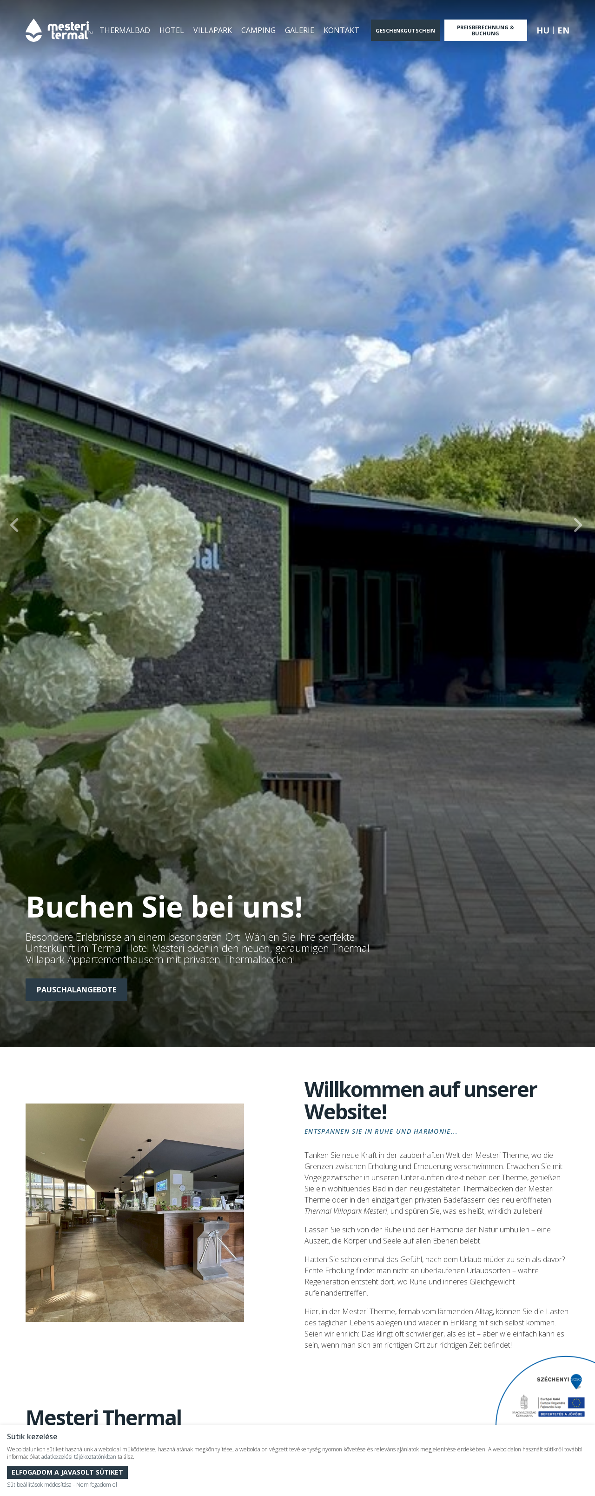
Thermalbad (124, 30)
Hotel (171, 30)
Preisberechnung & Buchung (485, 30)
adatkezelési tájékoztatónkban (78, 1457)
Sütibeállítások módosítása (39, 1485)
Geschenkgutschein (405, 30)
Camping (258, 30)
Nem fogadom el (96, 1485)
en (563, 30)
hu (542, 30)
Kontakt (341, 30)
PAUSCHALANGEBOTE (76, 989)
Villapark (212, 30)
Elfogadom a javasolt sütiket (67, 1472)
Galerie (299, 30)
